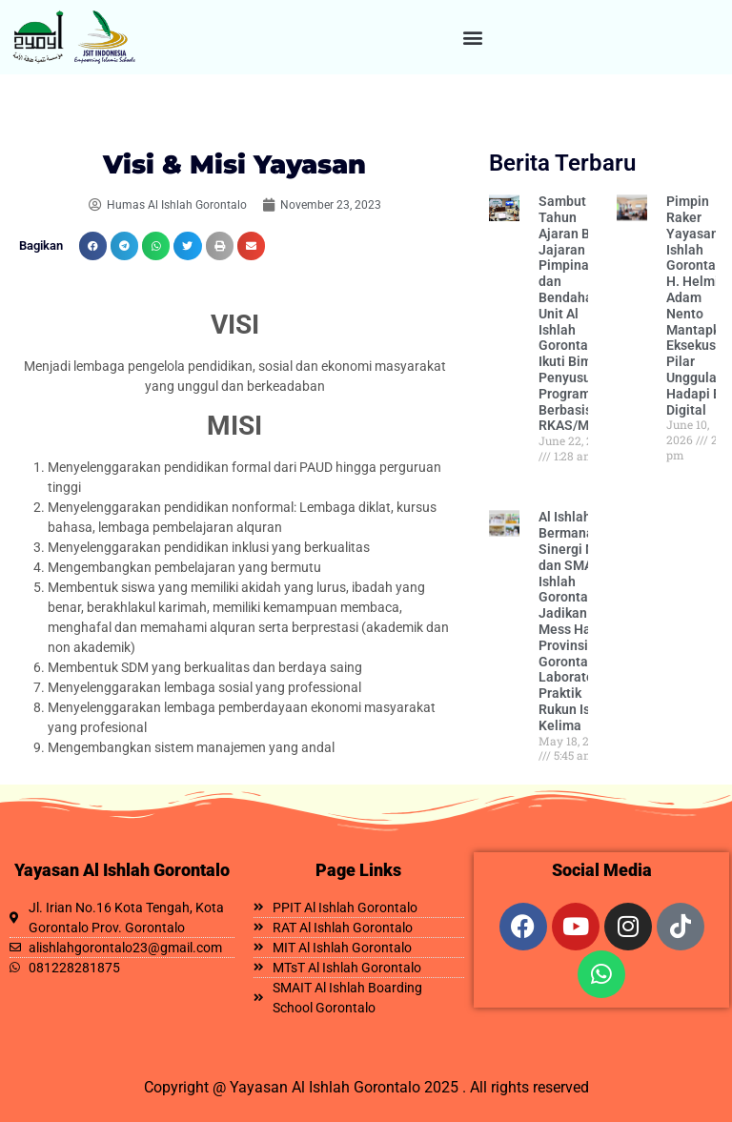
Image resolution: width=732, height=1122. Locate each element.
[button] (473, 37)
